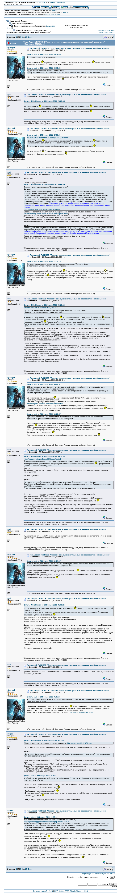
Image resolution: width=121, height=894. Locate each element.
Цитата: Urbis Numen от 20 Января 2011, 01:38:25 (44, 605)
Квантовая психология (24, 26)
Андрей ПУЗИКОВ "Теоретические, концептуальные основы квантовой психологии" (28, 31)
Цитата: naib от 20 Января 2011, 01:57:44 (44, 697)
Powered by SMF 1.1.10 (43, 891)
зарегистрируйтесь (57, 2)
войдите (41, 2)
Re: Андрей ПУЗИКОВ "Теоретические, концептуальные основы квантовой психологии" (69, 48)
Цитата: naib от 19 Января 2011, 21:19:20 (44, 261)
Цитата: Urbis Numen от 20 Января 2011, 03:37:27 (44, 741)
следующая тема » (107, 32)
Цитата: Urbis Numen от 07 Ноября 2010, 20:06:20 (44, 184)
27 (26, 37)
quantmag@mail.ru (53, 14)
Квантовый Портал (18, 21)
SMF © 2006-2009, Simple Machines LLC (71, 891)
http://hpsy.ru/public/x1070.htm (82, 712)
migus (10, 734)
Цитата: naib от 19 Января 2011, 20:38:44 (44, 135)
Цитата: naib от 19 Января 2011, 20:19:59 (44, 54)
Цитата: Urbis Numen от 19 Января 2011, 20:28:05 (44, 101)
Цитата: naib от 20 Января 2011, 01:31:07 (44, 561)
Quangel (11, 48)
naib (9, 94)
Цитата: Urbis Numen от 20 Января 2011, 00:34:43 (44, 456)
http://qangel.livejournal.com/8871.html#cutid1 (45, 404)
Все (30, 37)
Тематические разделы (22, 23)
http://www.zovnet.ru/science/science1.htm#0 (42, 209)
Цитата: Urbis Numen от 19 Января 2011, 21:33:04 (44, 305)
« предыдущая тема (106, 30)
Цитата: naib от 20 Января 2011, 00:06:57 (44, 384)
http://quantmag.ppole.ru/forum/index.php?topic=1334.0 (46, 214)
